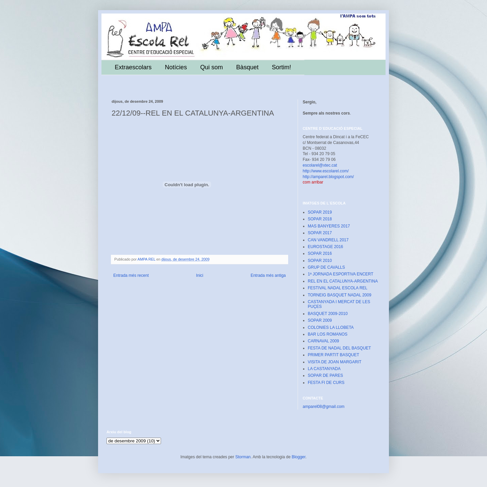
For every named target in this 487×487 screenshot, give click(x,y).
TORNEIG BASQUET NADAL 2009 (339, 295)
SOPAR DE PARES (325, 375)
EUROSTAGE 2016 (325, 246)
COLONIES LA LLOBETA (331, 327)
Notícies (176, 67)
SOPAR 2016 (320, 253)
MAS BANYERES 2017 (329, 226)
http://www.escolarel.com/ (326, 171)
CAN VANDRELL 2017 (328, 240)
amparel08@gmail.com (324, 406)
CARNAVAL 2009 (323, 341)
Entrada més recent (131, 275)
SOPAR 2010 (320, 260)
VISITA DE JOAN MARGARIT (334, 362)
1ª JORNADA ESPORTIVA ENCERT (340, 274)
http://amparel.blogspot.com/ (328, 176)
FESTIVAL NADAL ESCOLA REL (337, 288)
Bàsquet (247, 67)
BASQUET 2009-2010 (328, 313)
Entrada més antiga (268, 275)
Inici (199, 275)
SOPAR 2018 (320, 219)
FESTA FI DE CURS (326, 382)
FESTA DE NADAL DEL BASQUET (339, 348)
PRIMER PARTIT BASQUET (333, 354)
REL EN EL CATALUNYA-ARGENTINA (343, 281)
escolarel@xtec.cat (320, 165)
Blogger (298, 457)
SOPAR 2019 (320, 212)
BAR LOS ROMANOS (327, 334)
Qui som (211, 67)
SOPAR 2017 (320, 232)
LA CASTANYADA (324, 368)
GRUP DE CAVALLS (326, 267)
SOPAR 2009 (320, 320)
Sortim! (281, 67)
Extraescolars (133, 67)
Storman (243, 457)
